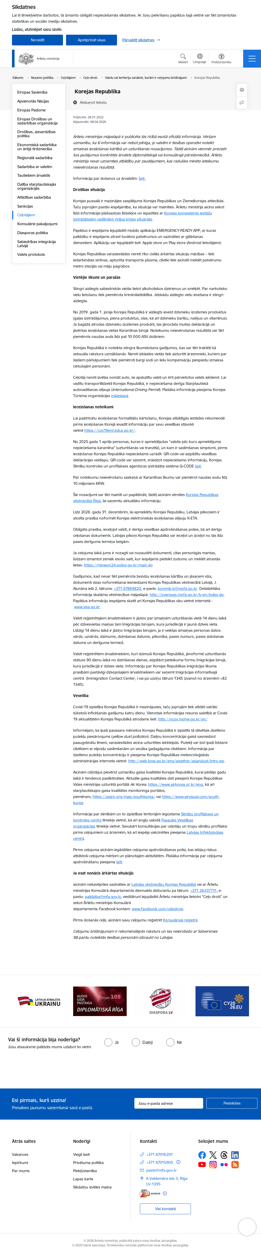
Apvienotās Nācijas (33, 101)
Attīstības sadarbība (34, 197)
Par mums (21, 1170)
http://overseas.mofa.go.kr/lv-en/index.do (187, 594)
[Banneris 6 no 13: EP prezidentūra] (222, 1000)
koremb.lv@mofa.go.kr (177, 588)
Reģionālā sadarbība (35, 157)
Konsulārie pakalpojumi (37, 223)
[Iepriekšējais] (20, 1001)
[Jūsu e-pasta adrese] (168, 1103)
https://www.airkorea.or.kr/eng (175, 784)
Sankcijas (25, 206)
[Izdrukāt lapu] (242, 90)
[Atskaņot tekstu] (93, 102)
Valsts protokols (31, 254)
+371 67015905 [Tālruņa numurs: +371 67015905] (159, 1162)
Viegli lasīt (81, 1154)
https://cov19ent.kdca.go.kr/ (109, 430)
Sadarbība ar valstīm (34, 166)
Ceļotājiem (26, 214)
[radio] (111, 1042)
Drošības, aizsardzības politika (36, 133)
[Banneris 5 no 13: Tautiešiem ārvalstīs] (161, 1000)
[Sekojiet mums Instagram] (213, 1164)
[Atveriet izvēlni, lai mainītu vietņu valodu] (199, 59)
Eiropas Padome (31, 110)
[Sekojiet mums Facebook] (202, 1155)
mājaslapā (119, 395)
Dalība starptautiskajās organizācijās (36, 186)
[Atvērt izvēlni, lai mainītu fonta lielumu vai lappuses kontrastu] (221, 59)
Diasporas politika (32, 232)
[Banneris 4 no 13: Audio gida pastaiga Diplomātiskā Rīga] (100, 1000)
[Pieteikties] (231, 1103)
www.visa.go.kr (87, 606)
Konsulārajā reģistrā (180, 920)
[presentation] (42, 1069)
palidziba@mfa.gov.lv (103, 896)
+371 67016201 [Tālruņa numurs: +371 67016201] (159, 1154)
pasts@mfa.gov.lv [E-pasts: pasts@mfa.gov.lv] (161, 1170)
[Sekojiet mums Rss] (235, 1164)
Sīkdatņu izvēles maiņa (92, 1187)
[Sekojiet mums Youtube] (202, 1164)
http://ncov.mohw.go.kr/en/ (182, 719)
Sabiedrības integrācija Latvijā (36, 243)
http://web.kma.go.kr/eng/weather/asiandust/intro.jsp (176, 760)
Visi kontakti (165, 1208)
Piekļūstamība (85, 1170)
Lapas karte (83, 1178)
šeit (198, 466)
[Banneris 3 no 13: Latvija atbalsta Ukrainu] (39, 1000)
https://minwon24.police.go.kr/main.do (118, 565)
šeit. (142, 178)
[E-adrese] (150, 1193)
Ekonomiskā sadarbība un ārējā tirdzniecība (37, 146)
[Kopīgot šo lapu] (242, 102)
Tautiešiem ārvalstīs (33, 175)
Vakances (20, 1154)
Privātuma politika (88, 1162)
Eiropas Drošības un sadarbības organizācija (37, 121)
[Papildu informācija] (178, 1162)
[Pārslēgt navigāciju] (252, 59)
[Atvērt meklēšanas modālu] (183, 59)
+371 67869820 (127, 588)
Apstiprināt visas (92, 39)
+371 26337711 (203, 890)
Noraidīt (37, 39)
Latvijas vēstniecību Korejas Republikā (164, 884)
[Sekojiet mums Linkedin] (235, 1155)
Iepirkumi (20, 1162)
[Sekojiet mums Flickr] (224, 1164)
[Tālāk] (240, 1001)
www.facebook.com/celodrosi (157, 908)
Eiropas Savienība (32, 92)
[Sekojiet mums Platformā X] (213, 1155)
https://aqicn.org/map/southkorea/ (124, 796)
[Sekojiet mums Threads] (224, 1155)
